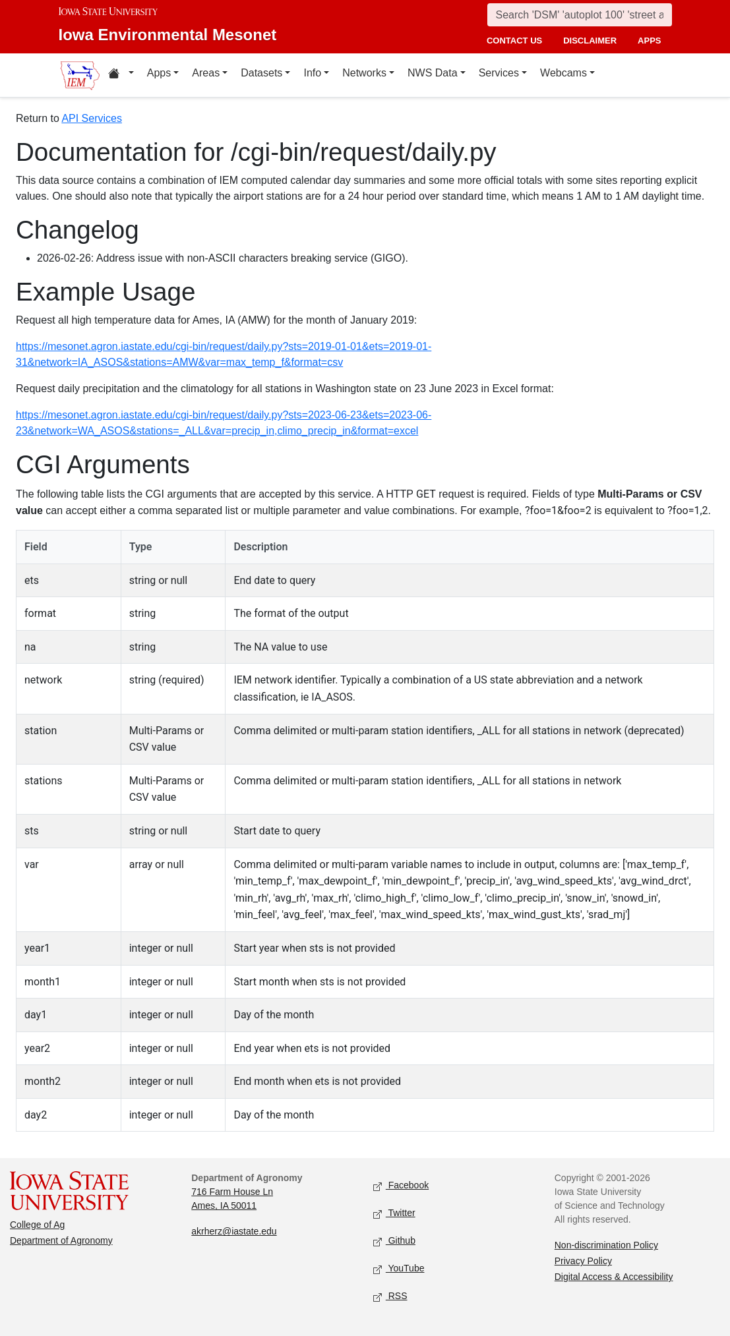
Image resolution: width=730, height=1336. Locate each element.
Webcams (563, 72)
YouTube (399, 1269)
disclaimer (590, 40)
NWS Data (433, 72)
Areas (206, 72)
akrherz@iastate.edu (233, 1231)
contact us (514, 40)
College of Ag (37, 1224)
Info (312, 72)
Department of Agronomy (61, 1240)
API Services (91, 118)
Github (394, 1241)
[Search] (579, 14)
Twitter (394, 1214)
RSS (390, 1297)
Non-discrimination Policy (606, 1245)
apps (649, 40)
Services (499, 72)
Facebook (401, 1186)
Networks (364, 72)
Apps (159, 72)
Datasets (261, 72)
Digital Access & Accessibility (614, 1276)
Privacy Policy (583, 1261)
